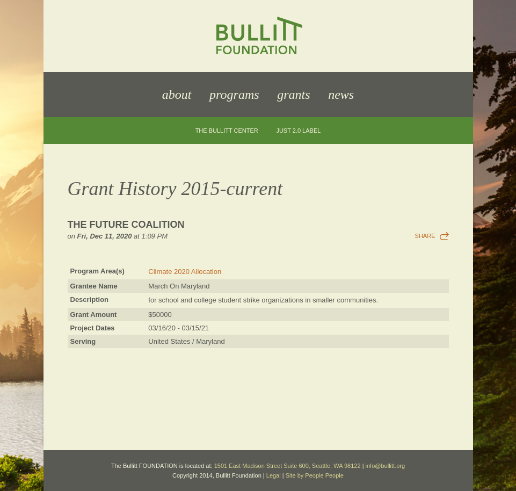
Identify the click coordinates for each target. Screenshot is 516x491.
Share (425, 236)
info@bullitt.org (385, 466)
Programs (234, 94)
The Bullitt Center (226, 131)
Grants (293, 94)
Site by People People (315, 475)
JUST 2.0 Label (298, 131)
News (341, 94)
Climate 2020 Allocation (184, 272)
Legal (273, 475)
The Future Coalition (126, 224)
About (177, 94)
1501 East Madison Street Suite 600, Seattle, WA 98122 (287, 466)
